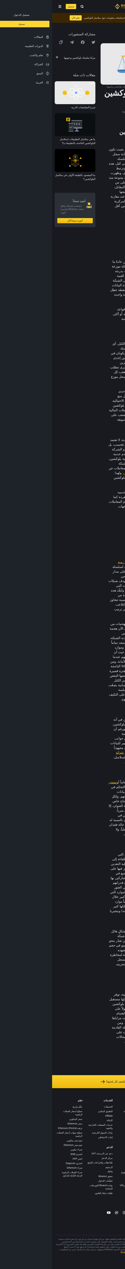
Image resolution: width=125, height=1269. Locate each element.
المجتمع (117, 1152)
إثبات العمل (90, 562)
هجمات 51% (81, 590)
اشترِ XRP (25, 1158)
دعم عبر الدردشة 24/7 (50, 1153)
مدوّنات (117, 1147)
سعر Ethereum (22, 1123)
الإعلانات (117, 1115)
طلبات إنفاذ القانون (52, 1193)
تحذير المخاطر (114, 1156)
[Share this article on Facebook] (31, 42)
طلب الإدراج (85, 1180)
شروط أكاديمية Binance (78, 1252)
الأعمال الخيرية (84, 1152)
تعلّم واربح (25, 1106)
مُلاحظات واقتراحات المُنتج (48, 1162)
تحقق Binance (54, 1176)
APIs (58, 1171)
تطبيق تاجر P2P (83, 1168)
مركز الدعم (55, 1158)
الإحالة (58, 1120)
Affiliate (57, 1115)
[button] (8, 6)
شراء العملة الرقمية (81, 1111)
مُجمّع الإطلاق (84, 1134)
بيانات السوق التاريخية (50, 1132)
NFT (88, 1138)
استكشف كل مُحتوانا (62, 1081)
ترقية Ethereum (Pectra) (18, 1128)
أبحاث (88, 1147)
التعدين (76, 473)
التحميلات (56, 1106)
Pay (89, 1115)
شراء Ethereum (22, 1167)
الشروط (117, 1134)
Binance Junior (83, 1120)
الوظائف (117, 1111)
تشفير (60, 782)
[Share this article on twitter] (41, 42)
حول (119, 1106)
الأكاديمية (86, 1125)
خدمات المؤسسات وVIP (79, 1185)
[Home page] (73, 6)
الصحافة (117, 1125)
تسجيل (19, 6)
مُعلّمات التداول (53, 1180)
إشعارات (117, 1161)
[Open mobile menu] (8, 6)
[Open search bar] (29, 6)
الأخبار (118, 1120)
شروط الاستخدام (110, 1252)
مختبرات (87, 1190)
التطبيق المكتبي (53, 1111)
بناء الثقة (117, 1143)
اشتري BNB (24, 1154)
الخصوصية (116, 1138)
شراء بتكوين (24, 1149)
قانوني (118, 1129)
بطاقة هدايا (85, 1129)
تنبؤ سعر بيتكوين (22, 1140)
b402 (88, 1194)
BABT (88, 1143)
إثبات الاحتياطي (53, 1137)
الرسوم (57, 1167)
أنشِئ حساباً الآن (23, 220)
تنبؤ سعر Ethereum (21, 1145)
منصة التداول (84, 1106)
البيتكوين (96, 571)
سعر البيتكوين (23, 1119)
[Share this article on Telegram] (20, 42)
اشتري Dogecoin (22, 1163)
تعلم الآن (24, 18)
